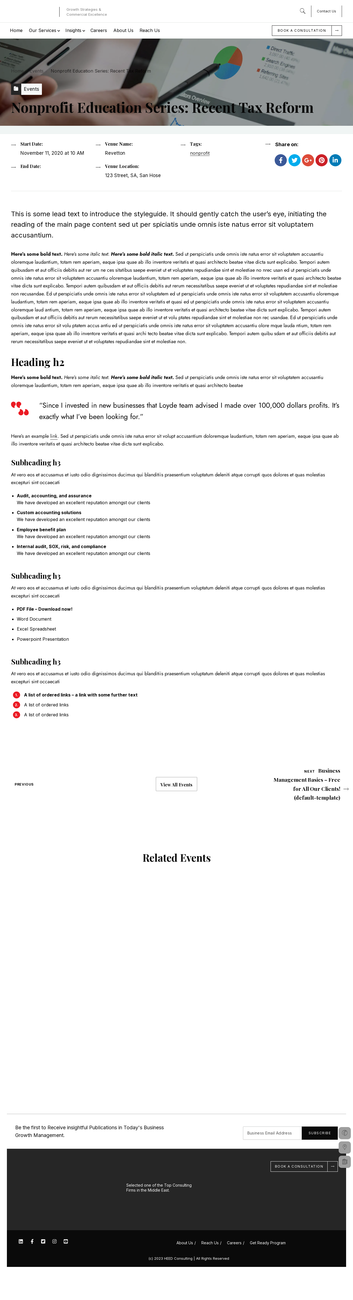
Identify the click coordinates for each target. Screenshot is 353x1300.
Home (17, 71)
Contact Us (326, 11)
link (54, 465)
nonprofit (200, 178)
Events (37, 71)
